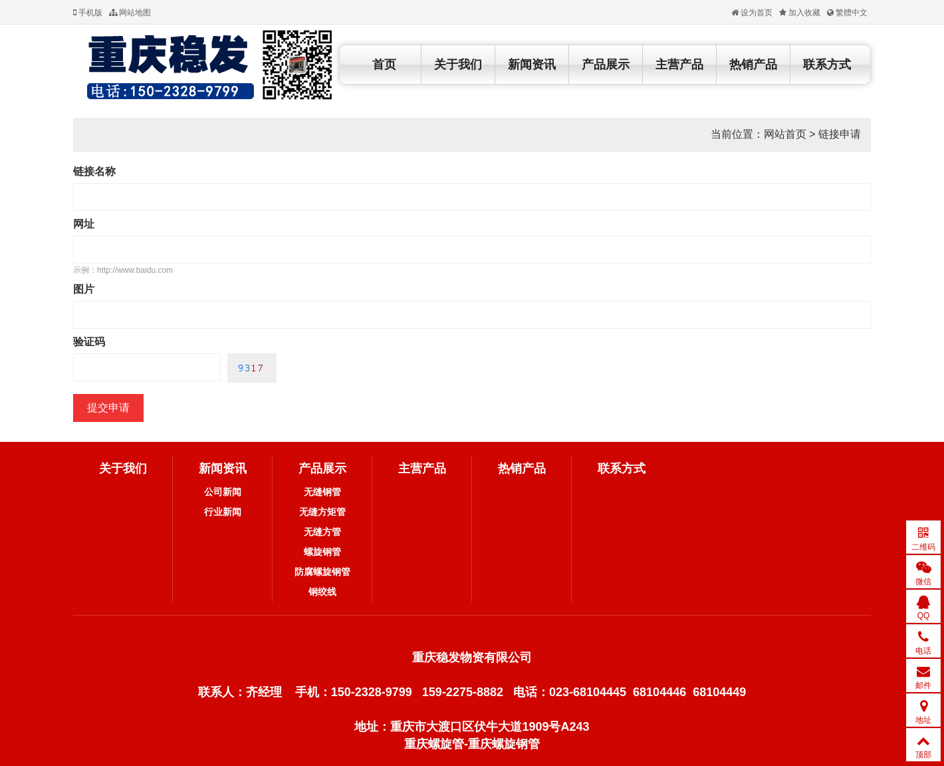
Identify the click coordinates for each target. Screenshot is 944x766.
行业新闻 (222, 511)
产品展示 (606, 64)
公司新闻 (222, 491)
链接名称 (94, 171)
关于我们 (458, 64)
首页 (384, 64)
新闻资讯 (532, 64)
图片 (83, 289)
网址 (83, 224)
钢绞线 (322, 591)
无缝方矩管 (322, 511)
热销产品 (753, 64)
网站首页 (785, 134)
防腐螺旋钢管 (322, 571)
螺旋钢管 (322, 551)
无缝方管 (322, 531)
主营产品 (679, 64)
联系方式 (827, 64)
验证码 (89, 341)
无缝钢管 (322, 491)
